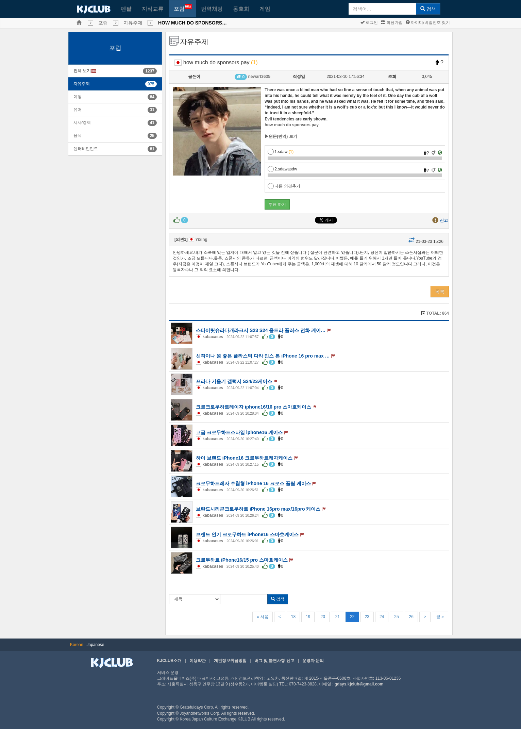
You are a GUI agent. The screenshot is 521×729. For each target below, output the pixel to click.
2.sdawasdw (282, 169)
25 (396, 616)
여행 (77, 96)
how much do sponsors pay (292, 124)
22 (352, 616)
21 (337, 616)
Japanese (95, 644)
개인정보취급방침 (230, 660)
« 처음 (262, 616)
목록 (439, 291)
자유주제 (132, 23)
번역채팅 (212, 9)
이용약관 (197, 660)
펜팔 (126, 9)
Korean (76, 644)
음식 (77, 135)
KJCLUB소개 (169, 660)
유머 (77, 109)
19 (308, 616)
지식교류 (153, 9)
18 (293, 616)
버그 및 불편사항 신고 (274, 660)
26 (411, 616)
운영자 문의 (313, 660)
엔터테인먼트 (85, 148)
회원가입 (391, 22)
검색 (428, 9)
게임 (264, 9)
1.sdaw (280, 152)
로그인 (369, 22)
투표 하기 (277, 204)
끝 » (440, 616)
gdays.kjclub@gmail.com (359, 684)
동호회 (241, 9)
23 (367, 616)
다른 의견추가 (284, 186)
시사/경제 (82, 122)
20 (322, 616)
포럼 (183, 8)
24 (382, 616)
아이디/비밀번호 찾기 (428, 22)
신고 (444, 220)
